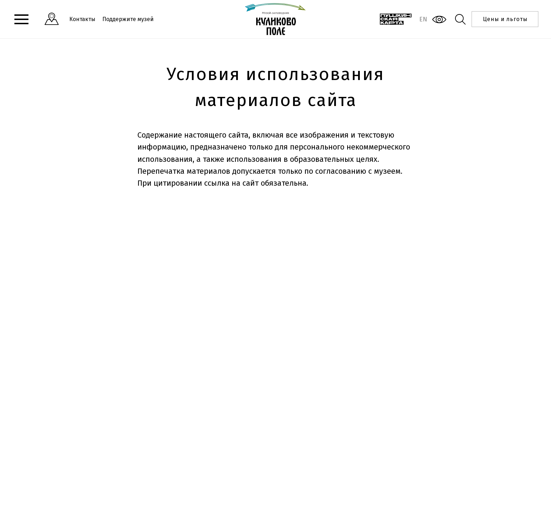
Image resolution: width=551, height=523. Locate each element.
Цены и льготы (505, 19)
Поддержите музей (128, 19)
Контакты (82, 19)
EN (423, 19)
